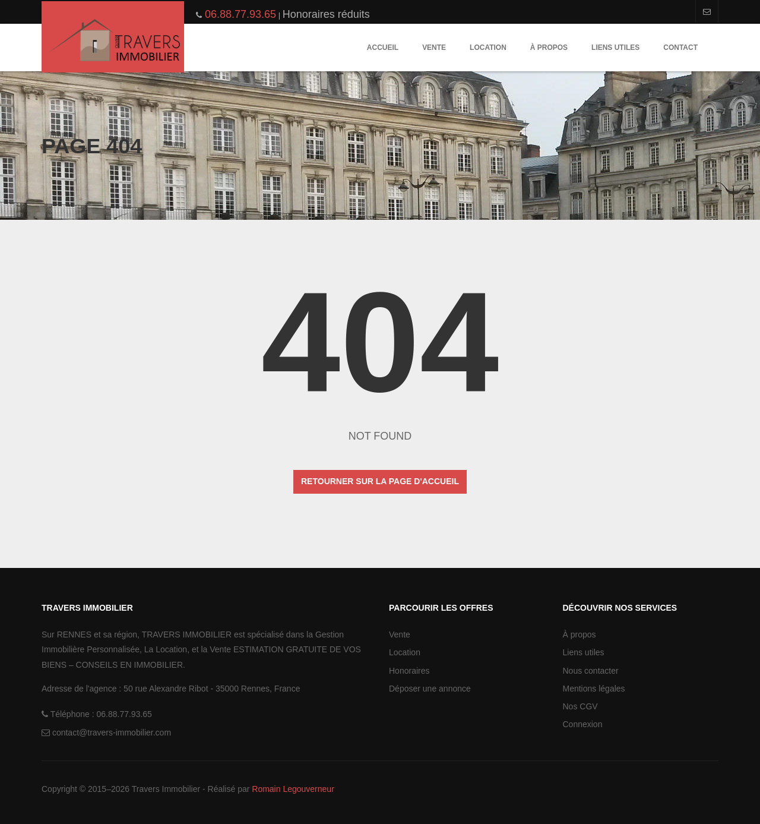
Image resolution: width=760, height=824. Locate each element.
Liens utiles (615, 47)
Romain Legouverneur (293, 789)
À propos (549, 47)
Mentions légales (594, 688)
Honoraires (409, 670)
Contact (680, 47)
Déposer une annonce (430, 688)
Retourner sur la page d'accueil (380, 481)
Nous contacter (591, 670)
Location (488, 47)
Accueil (382, 47)
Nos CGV (580, 706)
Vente (434, 47)
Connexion (583, 724)
